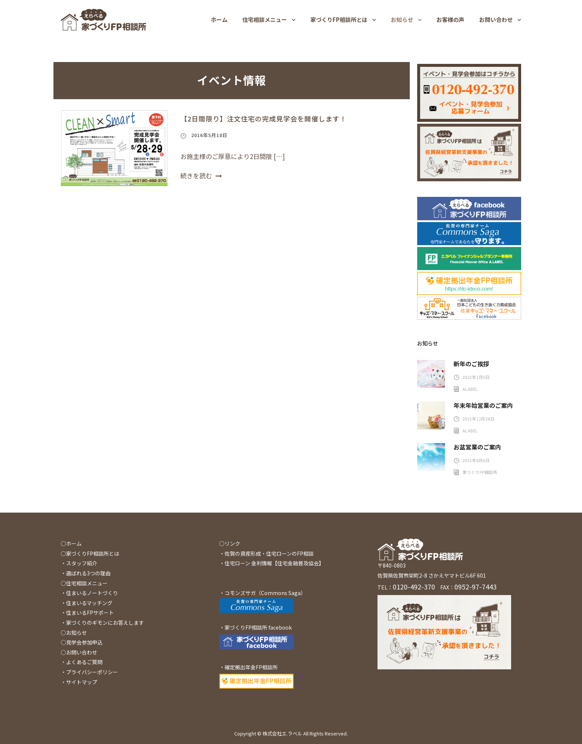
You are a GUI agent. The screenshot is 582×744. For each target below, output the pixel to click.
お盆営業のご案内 (477, 446)
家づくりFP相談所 (479, 472)
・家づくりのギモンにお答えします (102, 622)
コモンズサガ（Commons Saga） (265, 593)
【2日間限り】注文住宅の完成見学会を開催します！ (263, 118)
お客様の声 (450, 19)
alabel (470, 389)
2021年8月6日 (476, 460)
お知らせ (402, 19)
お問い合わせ (496, 19)
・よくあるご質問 (81, 662)
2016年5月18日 (209, 135)
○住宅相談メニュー (84, 583)
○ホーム (71, 543)
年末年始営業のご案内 (483, 405)
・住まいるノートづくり (89, 593)
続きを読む (201, 175)
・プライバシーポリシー (89, 672)
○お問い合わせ (79, 652)
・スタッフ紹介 (79, 563)
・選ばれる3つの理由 (86, 573)
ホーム (219, 19)
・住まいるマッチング (86, 603)
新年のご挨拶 (471, 363)
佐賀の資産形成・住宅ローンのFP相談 (269, 553)
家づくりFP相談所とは (338, 19)
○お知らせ (74, 632)
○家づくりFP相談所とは (90, 553)
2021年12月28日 (478, 419)
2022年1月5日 (476, 377)
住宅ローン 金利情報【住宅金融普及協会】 (274, 563)
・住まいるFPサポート (87, 612)
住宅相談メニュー (264, 19)
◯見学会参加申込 (81, 642)
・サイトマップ (79, 682)
